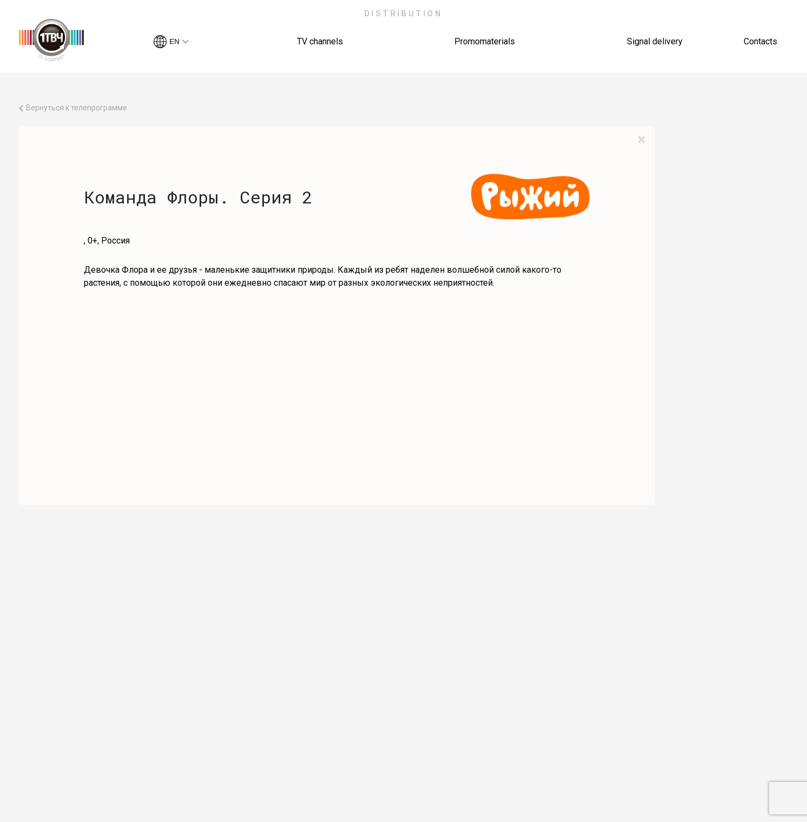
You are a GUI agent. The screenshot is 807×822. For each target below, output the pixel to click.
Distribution (404, 13)
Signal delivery (655, 41)
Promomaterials (484, 41)
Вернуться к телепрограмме (76, 108)
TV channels (320, 41)
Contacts (760, 41)
